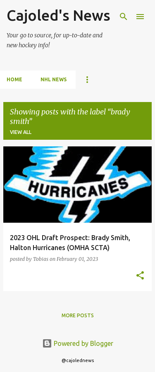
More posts (78, 315)
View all (20, 132)
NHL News (54, 79)
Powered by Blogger (77, 343)
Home (14, 79)
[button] (140, 276)
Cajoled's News (58, 15)
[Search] (124, 17)
